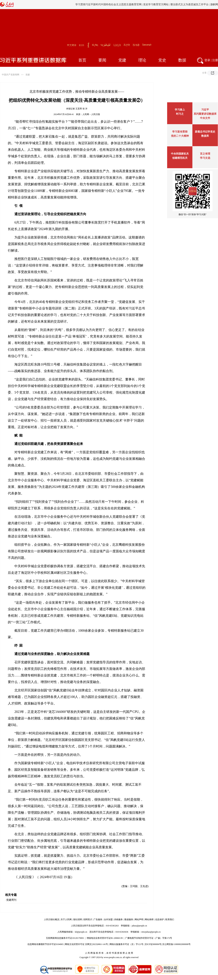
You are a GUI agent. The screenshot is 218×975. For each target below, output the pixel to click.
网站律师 (149, 919)
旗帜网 (214, 4)
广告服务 (98, 919)
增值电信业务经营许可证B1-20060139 (105, 938)
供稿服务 (118, 919)
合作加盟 (108, 919)
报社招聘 (77, 919)
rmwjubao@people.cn (151, 932)
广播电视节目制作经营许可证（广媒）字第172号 (148, 938)
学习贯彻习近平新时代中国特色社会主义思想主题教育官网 (108, 4)
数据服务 (128, 919)
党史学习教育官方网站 (156, 4)
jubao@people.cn (139, 925)
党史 (162, 60)
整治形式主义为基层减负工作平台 (189, 4)
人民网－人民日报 (91, 114)
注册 (215, 60)
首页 (82, 60)
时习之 (180, 113)
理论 (142, 60)
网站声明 (139, 919)
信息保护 (159, 919)
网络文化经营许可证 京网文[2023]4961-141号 (86, 944)
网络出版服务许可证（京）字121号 (126, 944)
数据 (182, 60)
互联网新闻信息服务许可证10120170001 (65, 938)
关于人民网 (66, 919)
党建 (122, 60)
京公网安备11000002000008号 (176, 944)
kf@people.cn (81, 932)
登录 (207, 60)
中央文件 (205, 118)
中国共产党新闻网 (10, 74)
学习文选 (205, 158)
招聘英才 (87, 919)
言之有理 (205, 153)
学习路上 (180, 109)
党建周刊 (11, 900)
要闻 (102, 60)
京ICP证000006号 (153, 944)
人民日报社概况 (51, 919)
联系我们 (169, 919)
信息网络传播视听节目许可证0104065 (45, 944)
